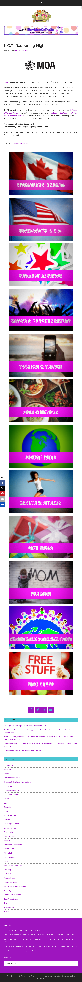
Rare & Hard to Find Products (15, 886)
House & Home (9, 849)
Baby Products (9, 765)
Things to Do (9, 903)
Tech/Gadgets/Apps (11, 899)
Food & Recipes (10, 815)
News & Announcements (13, 866)
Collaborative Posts (11, 790)
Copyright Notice (43, 976)
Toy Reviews (9, 907)
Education (7, 807)
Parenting (7, 870)
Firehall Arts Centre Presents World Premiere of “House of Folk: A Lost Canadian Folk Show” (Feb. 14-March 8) (41, 946)
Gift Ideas (7, 820)
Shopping (7, 891)
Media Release (9, 853)
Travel (6, 911)
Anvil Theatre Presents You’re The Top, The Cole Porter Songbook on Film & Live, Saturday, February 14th (39, 935)
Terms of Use (25, 976)
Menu (42, 3)
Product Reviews (10, 882)
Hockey (7, 840)
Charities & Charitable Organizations (17, 782)
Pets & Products (10, 874)
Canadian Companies (12, 778)
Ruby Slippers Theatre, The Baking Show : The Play (23, 751)
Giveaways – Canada (12, 824)
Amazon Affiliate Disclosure (59, 976)
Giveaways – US (10, 828)
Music (6, 861)
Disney (6, 803)
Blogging (7, 769)
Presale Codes (9, 878)
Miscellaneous (9, 857)
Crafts (6, 799)
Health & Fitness (10, 836)
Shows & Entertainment (20, 143)
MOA (6, 82)
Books (6, 774)
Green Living (8, 832)
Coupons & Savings (11, 795)
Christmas (8, 786)
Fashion (7, 811)
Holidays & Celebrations (13, 845)
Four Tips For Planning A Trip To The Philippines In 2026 (25, 726)
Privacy (33, 976)
